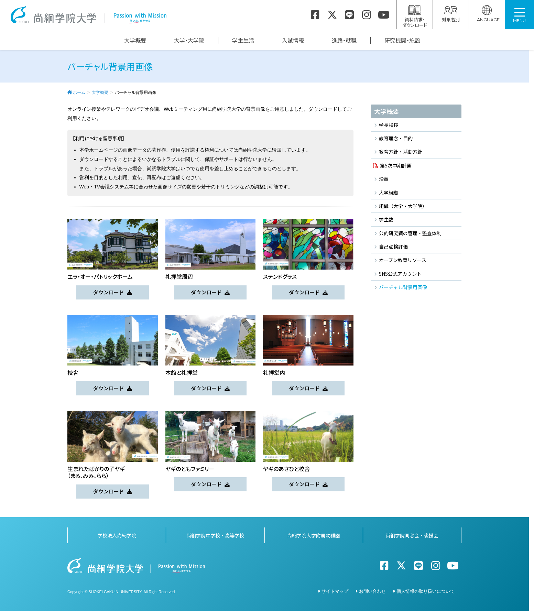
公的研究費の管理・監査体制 (410, 233)
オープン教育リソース (402, 260)
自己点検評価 (393, 246)
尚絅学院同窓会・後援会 (411, 534)
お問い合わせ (372, 589)
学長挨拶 (388, 124)
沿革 (384, 178)
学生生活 (243, 40)
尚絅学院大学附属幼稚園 (313, 534)
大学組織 (388, 192)
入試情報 (293, 40)
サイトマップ (335, 589)
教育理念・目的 (396, 138)
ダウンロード (108, 292)
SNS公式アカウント (400, 273)
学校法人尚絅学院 (117, 534)
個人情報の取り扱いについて (425, 589)
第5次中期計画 (396, 165)
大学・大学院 (189, 40)
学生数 (386, 219)
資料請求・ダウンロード (414, 16)
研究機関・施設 (402, 40)
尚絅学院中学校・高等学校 (215, 534)
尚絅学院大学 (88, 14)
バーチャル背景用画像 (403, 287)
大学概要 (135, 40)
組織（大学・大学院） (403, 206)
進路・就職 (344, 40)
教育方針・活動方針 (400, 151)
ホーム (79, 92)
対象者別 (451, 14)
